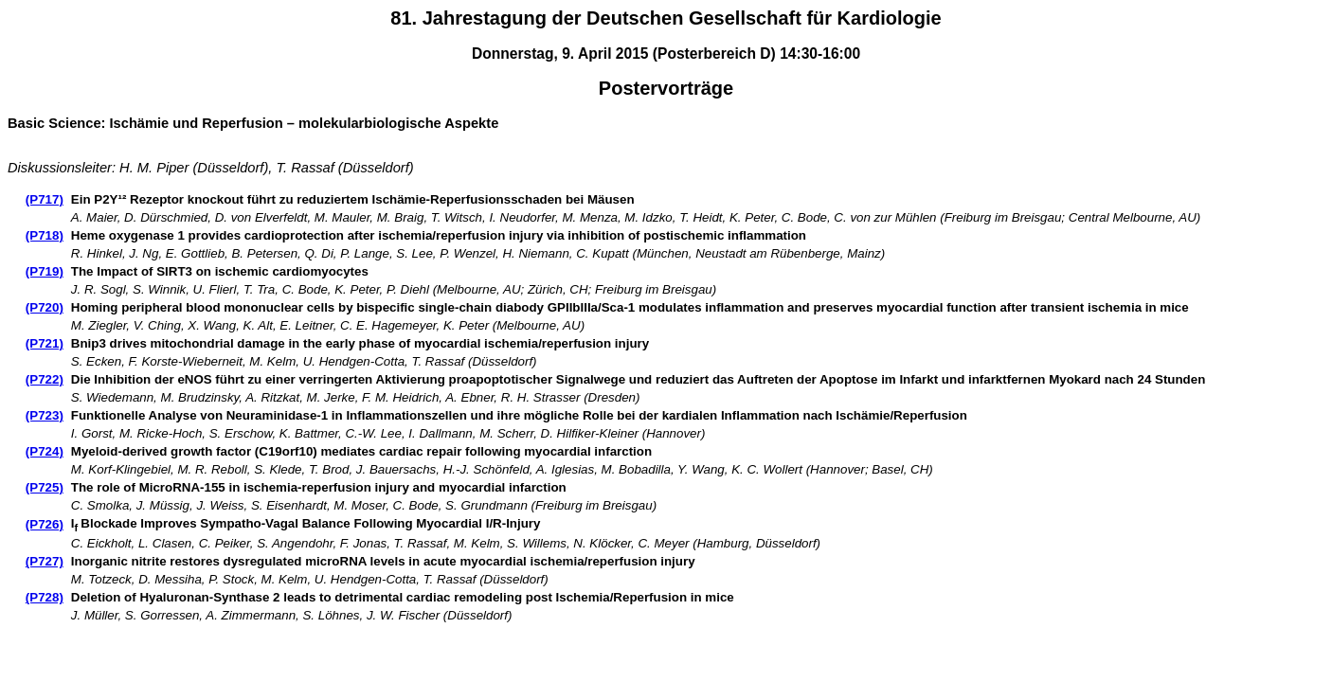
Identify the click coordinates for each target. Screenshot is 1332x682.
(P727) (44, 561)
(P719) (44, 271)
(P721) (44, 343)
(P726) (44, 524)
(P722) (44, 379)
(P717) (44, 199)
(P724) (44, 451)
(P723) (44, 415)
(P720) (44, 307)
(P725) (44, 487)
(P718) (44, 235)
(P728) (44, 597)
